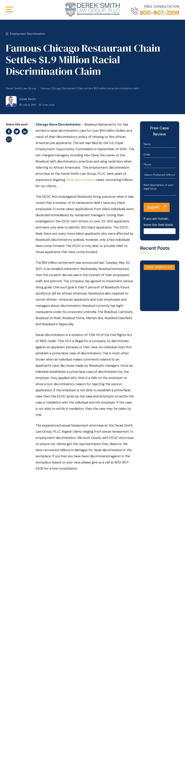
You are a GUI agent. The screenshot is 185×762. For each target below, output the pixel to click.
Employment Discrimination (25, 33)
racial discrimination (80, 180)
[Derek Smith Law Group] (92, 10)
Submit (153, 207)
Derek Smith (21, 101)
